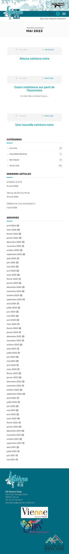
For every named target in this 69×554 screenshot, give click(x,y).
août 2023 (11, 349)
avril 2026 (11, 225)
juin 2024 (11, 312)
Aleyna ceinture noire (34, 58)
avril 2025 (11, 271)
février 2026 (12, 234)
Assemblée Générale (18, 154)
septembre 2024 (14, 299)
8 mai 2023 (22, 78)
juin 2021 (11, 455)
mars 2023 (11, 369)
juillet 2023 (12, 353)
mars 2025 (11, 275)
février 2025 (12, 279)
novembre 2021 (14, 435)
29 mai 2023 (23, 50)
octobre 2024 (13, 295)
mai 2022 (11, 410)
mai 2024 (11, 316)
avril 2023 (11, 365)
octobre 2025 (13, 250)
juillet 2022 (12, 402)
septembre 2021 (14, 443)
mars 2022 (11, 418)
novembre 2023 (14, 340)
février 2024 (12, 328)
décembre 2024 (14, 287)
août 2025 (11, 258)
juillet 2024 (12, 308)
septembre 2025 (14, 254)
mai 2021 (11, 459)
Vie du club (49, 50)
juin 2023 (11, 357)
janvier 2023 (12, 377)
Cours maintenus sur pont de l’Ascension (34, 88)
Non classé (14, 160)
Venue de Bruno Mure (18, 192)
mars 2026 (11, 230)
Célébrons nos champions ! (21, 203)
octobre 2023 (13, 344)
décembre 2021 (14, 431)
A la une (13, 148)
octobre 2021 (13, 439)
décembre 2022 (14, 381)
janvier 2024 (12, 332)
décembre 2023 (14, 336)
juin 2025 (11, 262)
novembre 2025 (14, 246)
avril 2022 (11, 414)
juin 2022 (11, 406)
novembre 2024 (14, 291)
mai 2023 (11, 361)
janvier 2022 (12, 427)
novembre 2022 (14, 386)
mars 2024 (11, 324)
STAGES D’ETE (14, 182)
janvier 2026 (12, 238)
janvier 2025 (12, 283)
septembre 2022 (14, 394)
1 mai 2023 (22, 116)
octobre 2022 (13, 390)
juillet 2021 (11, 451)
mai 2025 (11, 266)
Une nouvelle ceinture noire (34, 125)
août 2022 (11, 398)
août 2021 (11, 447)
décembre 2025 (14, 242)
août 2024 (11, 303)
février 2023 (12, 373)
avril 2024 (11, 320)
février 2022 (12, 422)
